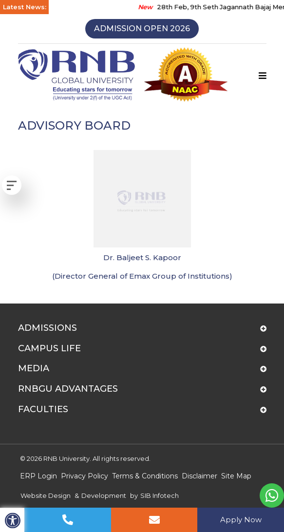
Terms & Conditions (145, 476)
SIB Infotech (159, 495)
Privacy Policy (84, 476)
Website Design (45, 495)
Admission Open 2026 (142, 28)
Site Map (236, 476)
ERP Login (38, 476)
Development (103, 495)
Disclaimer (199, 476)
